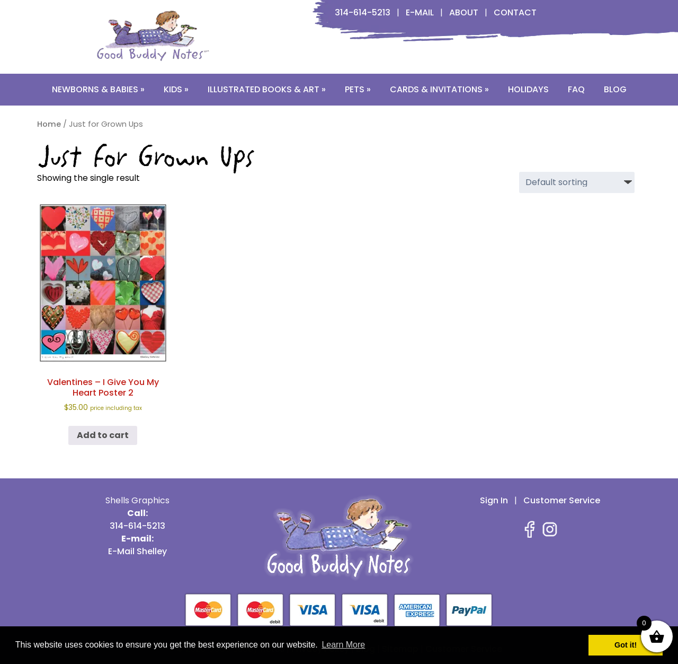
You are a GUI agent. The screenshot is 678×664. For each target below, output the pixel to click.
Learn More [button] (343, 644)
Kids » (176, 89)
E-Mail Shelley (137, 551)
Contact (515, 12)
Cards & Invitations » (439, 89)
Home (49, 124)
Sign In (494, 500)
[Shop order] (577, 182)
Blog (615, 89)
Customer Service (561, 500)
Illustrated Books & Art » (267, 89)
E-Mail (420, 12)
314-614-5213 (362, 12)
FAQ (576, 89)
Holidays (528, 89)
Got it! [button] (625, 645)
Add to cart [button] (103, 435)
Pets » (358, 89)
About (463, 12)
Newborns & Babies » (98, 89)
